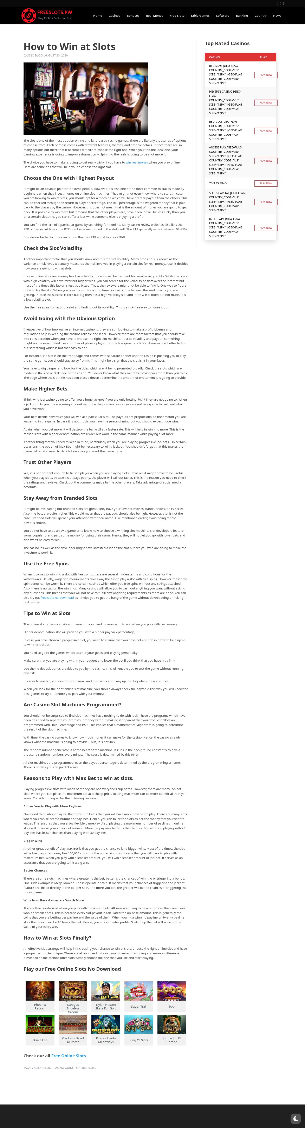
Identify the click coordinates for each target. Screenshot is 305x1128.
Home (97, 15)
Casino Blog (33, 55)
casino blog (41, 1068)
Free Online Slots (68, 1056)
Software (222, 15)
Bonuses (133, 15)
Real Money (154, 15)
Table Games (200, 15)
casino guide (63, 1068)
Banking (242, 15)
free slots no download (57, 597)
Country (261, 15)
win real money (137, 162)
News (277, 15)
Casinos (114, 15)
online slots (86, 1068)
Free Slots (177, 15)
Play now (266, 74)
